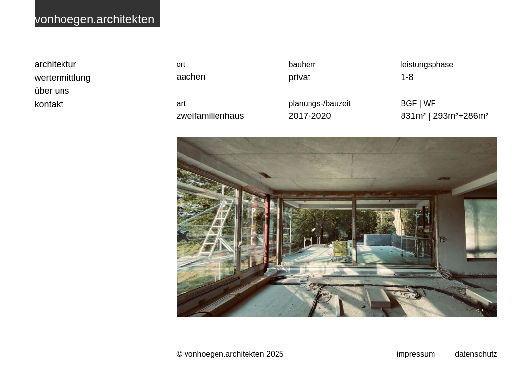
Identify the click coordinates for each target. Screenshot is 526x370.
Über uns (52, 91)
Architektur (55, 64)
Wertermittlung (63, 78)
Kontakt (49, 104)
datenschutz (476, 354)
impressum (416, 354)
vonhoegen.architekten (95, 19)
